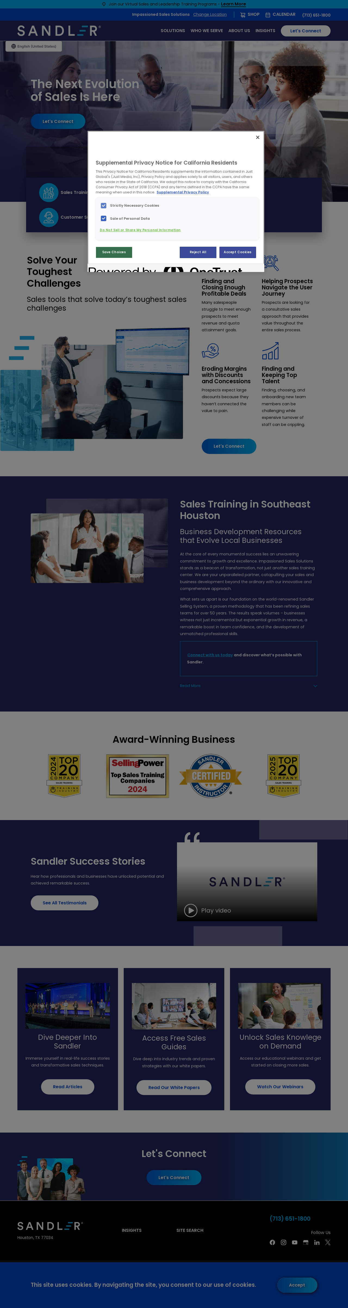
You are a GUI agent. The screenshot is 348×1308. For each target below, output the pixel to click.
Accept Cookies (238, 252)
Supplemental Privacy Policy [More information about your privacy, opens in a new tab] (183, 192)
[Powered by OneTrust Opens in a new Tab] (108, 268)
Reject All (198, 252)
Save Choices (114, 252)
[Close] (258, 137)
